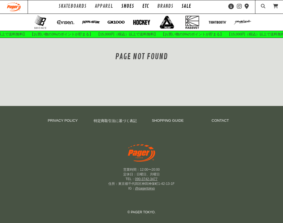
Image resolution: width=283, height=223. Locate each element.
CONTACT (220, 120)
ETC (145, 6)
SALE (186, 6)
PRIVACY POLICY (63, 120)
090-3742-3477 (146, 179)
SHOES (127, 6)
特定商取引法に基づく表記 (115, 121)
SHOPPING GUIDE (168, 120)
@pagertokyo (145, 188)
